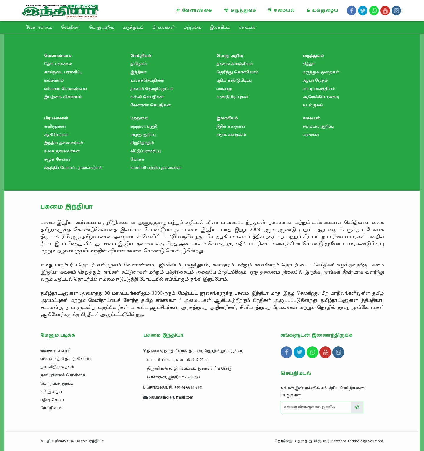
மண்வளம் (54, 80)
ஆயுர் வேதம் (315, 80)
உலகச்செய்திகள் (147, 80)
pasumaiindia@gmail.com (168, 397)
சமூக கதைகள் (231, 134)
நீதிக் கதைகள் (230, 126)
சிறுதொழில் (142, 142)
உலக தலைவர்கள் (62, 151)
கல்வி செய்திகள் (147, 96)
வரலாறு (224, 88)
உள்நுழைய (323, 10)
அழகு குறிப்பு (143, 134)
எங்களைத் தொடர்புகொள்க (66, 358)
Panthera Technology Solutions (357, 441)
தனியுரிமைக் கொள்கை (62, 375)
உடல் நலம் (313, 105)
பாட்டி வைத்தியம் (319, 88)
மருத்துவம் (240, 10)
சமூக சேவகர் (57, 159)
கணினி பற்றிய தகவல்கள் (156, 167)
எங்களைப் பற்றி (55, 350)
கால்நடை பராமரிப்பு (63, 72)
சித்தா (308, 63)
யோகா (137, 159)
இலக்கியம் (220, 27)
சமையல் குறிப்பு (318, 126)
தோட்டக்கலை (58, 63)
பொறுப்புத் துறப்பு (56, 383)
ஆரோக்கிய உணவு (321, 96)
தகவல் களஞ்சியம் (234, 63)
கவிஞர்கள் (55, 126)
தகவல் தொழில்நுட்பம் (151, 88)
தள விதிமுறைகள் (57, 366)
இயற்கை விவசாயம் (63, 96)
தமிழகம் (138, 63)
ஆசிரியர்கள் (56, 134)
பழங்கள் (311, 134)
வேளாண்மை (194, 10)
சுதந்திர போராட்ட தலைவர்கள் (73, 167)
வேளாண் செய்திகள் (150, 105)
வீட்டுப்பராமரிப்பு (145, 151)
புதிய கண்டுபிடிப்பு (234, 80)
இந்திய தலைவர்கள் (63, 142)
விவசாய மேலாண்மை (65, 88)
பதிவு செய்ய (52, 399)
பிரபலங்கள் (163, 27)
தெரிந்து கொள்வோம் (237, 72)
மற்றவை (192, 27)
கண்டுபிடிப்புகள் (232, 96)
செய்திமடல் (51, 408)
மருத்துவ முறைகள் (321, 72)
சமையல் (281, 10)
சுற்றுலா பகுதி (143, 126)
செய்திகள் (70, 27)
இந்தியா (138, 72)
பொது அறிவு (101, 27)
